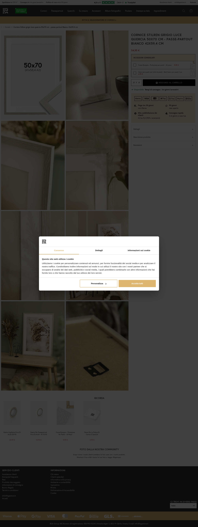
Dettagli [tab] (99, 250)
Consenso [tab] (59, 250)
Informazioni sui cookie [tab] (139, 250)
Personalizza (98, 283)
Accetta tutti (137, 283)
